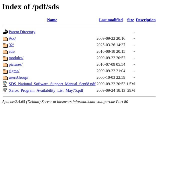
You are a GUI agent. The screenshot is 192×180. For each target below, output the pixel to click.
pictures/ (15, 64)
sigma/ (14, 71)
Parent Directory (22, 32)
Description (146, 20)
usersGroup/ (18, 77)
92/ (11, 45)
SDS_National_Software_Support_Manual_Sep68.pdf (52, 84)
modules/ (16, 58)
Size (130, 20)
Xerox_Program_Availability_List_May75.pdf (46, 90)
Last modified (111, 20)
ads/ (12, 51)
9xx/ (12, 38)
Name (52, 20)
